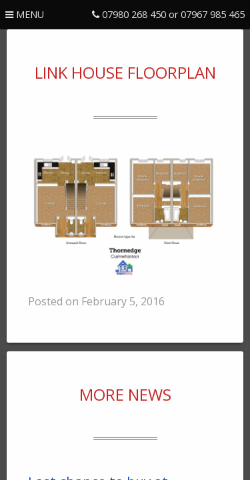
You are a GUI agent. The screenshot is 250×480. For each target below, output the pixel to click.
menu (24, 14)
